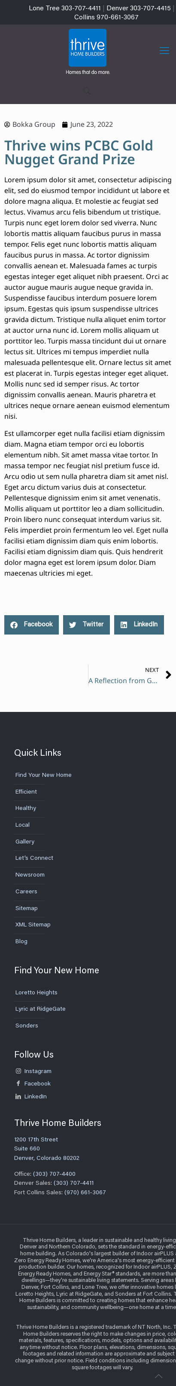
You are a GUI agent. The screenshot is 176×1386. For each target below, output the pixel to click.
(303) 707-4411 (74, 1184)
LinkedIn (30, 1097)
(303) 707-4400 (53, 1174)
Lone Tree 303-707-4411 (65, 8)
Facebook (32, 1084)
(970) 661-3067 (85, 1193)
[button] (31, 625)
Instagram (33, 1072)
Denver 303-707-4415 (138, 8)
